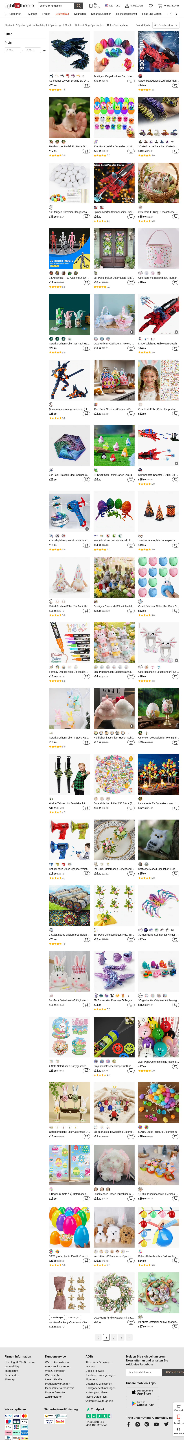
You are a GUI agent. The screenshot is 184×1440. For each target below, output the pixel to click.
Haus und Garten (152, 13)
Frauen (46, 13)
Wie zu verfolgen (55, 1370)
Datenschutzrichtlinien (99, 1383)
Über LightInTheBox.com (20, 1362)
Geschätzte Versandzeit (59, 1388)
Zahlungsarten (53, 1396)
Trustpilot (95, 1409)
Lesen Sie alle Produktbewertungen (57, 1381)
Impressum (11, 1370)
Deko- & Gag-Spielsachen (90, 25)
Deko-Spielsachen (117, 25)
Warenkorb (178, 1407)
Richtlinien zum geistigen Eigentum (100, 1377)
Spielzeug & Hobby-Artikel (33, 25)
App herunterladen (178, 1421)
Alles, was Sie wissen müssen (98, 1364)
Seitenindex (12, 1375)
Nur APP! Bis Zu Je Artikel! (97, 5)
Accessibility (12, 1366)
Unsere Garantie (55, 1392)
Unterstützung (178, 1433)
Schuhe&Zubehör (101, 13)
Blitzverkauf (62, 13)
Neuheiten (80, 13)
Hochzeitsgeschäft (126, 13)
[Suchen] (56, 6)
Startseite (11, 25)
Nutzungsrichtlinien (97, 1392)
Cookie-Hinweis (95, 1370)
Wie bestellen (53, 1375)
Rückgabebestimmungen (100, 1388)
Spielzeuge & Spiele (62, 25)
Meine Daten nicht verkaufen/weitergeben (99, 1398)
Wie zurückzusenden (57, 1366)
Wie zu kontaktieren (57, 1362)
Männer (32, 13)
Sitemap (10, 1379)
